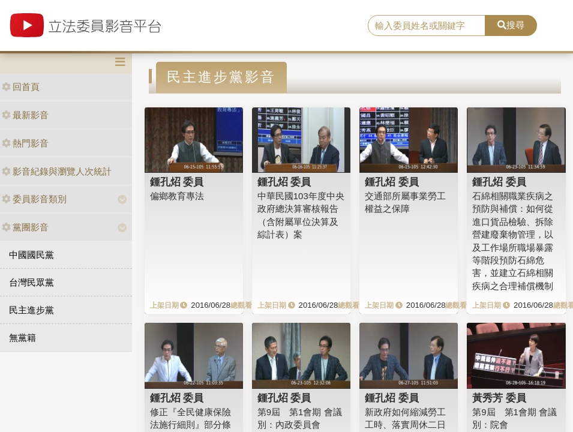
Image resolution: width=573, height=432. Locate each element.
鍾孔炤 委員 (177, 181)
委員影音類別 (34, 199)
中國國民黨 (31, 255)
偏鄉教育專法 (177, 196)
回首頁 (21, 87)
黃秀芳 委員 (499, 397)
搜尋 (510, 25)
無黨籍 (22, 337)
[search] (426, 26)
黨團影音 (25, 227)
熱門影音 (25, 143)
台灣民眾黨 (31, 282)
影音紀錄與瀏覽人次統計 (57, 171)
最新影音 (25, 115)
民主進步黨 (31, 310)
